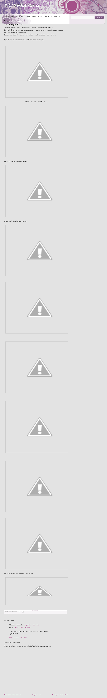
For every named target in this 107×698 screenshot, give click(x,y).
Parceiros (48, 16)
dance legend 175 (13, 24)
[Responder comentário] (31, 625)
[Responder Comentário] (23, 627)
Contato (27, 16)
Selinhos (57, 16)
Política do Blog (37, 16)
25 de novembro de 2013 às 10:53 (18, 637)
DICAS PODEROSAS (21, 5)
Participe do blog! (17, 16)
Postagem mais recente (12, 695)
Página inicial (36, 695)
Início (7, 16)
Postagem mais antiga (60, 695)
